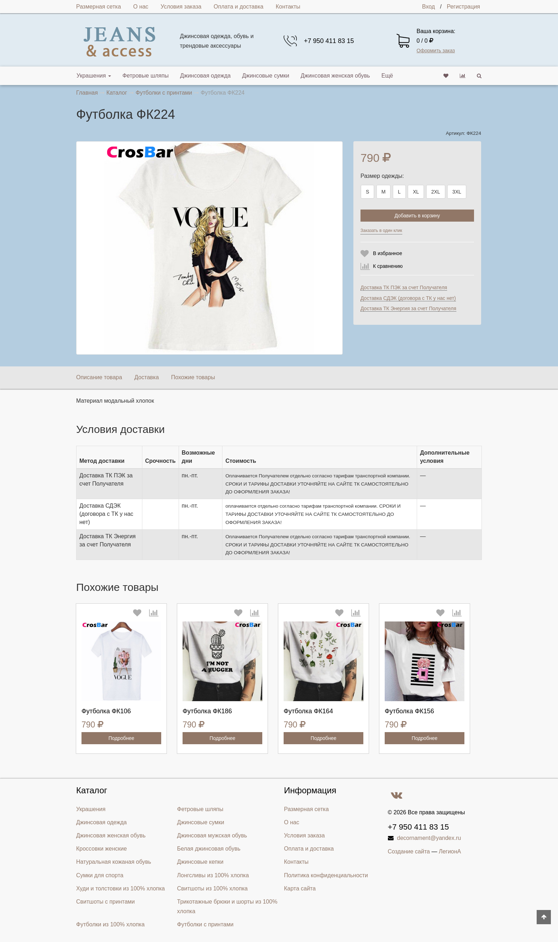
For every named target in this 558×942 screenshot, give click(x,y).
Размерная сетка (98, 7)
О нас (140, 7)
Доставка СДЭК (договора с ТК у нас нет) (408, 298)
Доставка (147, 377)
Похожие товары (193, 377)
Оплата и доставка (238, 7)
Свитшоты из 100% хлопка (212, 888)
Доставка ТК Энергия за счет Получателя (408, 308)
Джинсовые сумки (265, 76)
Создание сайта (409, 851)
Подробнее (122, 738)
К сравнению (388, 266)
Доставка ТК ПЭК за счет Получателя (403, 287)
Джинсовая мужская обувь (212, 835)
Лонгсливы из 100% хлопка (213, 875)
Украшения (94, 76)
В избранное (387, 253)
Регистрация (463, 7)
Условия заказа (180, 7)
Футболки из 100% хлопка (110, 924)
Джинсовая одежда (205, 76)
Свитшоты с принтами (105, 902)
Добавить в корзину (417, 215)
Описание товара (99, 377)
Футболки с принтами (205, 924)
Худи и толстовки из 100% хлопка (120, 888)
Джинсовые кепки (200, 862)
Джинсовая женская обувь (335, 76)
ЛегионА (450, 851)
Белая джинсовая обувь (209, 849)
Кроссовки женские (101, 849)
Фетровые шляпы (145, 76)
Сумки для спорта (99, 875)
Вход (428, 7)
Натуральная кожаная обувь (113, 862)
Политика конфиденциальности (326, 875)
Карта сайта (300, 888)
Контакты (288, 7)
